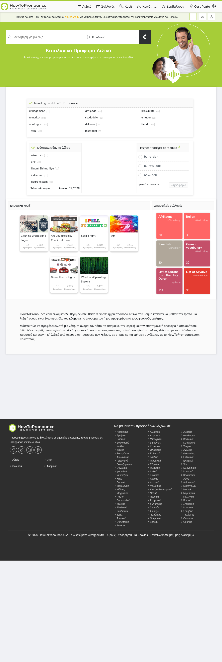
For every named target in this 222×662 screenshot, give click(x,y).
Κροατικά (153, 446)
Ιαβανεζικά (121, 475)
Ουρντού (187, 518)
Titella (32, 130)
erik (33, 161)
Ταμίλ (118, 514)
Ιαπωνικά (187, 471)
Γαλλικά (152, 457)
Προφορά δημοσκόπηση (148, 184)
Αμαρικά (186, 431)
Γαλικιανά (187, 457)
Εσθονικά (153, 453)
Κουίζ (125, 6)
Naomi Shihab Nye (42, 168)
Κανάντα (153, 475)
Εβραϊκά (153, 464)
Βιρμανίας (154, 442)
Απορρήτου (125, 535)
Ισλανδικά (153, 467)
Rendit (145, 124)
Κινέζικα (119, 446)
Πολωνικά (187, 496)
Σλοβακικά (187, 503)
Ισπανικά (187, 507)
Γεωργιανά (121, 460)
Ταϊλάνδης (187, 514)
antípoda (90, 110)
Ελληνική (187, 460)
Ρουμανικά (154, 500)
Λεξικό (83, 6)
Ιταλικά (152, 471)
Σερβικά (119, 503)
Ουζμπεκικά (121, 521)
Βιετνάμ (152, 521)
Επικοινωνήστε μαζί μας (165, 535)
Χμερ (118, 478)
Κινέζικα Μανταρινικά (159, 489)
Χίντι (184, 464)
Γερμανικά (154, 460)
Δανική (119, 449)
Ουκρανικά (154, 518)
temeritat (34, 117)
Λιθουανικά (188, 482)
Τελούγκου (154, 514)
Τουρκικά (120, 518)
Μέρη (48, 459)
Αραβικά (120, 435)
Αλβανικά (153, 431)
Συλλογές (105, 6)
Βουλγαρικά (121, 442)
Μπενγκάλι (154, 439)
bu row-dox (152, 166)
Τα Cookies (141, 535)
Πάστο (119, 496)
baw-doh (150, 175)
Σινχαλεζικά (154, 503)
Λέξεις (14, 459)
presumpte (147, 110)
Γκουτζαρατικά (123, 464)
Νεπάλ (152, 493)
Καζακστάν (188, 475)
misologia (91, 130)
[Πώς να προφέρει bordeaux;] (179, 148)
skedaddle (91, 117)
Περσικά (153, 496)
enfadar (146, 117)
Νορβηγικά (188, 493)
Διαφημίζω (187, 535)
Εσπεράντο (121, 453)
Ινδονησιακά (188, 467)
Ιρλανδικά (120, 471)
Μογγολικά (121, 493)
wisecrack (37, 155)
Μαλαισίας (154, 485)
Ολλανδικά (154, 449)
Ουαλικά (186, 521)
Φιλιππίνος (188, 453)
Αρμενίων (153, 435)
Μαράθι (186, 489)
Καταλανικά (188, 442)
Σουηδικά (187, 511)
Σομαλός (153, 507)
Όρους (111, 535)
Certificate (199, 6)
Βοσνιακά (187, 439)
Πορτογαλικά (122, 500)
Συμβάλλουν (172, 6)
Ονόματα (16, 466)
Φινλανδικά (121, 457)
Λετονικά (153, 482)
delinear (90, 124)
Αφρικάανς (121, 431)
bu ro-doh (151, 156)
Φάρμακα (50, 466)
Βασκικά (120, 439)
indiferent (37, 175)
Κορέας (152, 478)
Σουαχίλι (153, 511)
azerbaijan (188, 435)
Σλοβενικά (121, 507)
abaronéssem (39, 181)
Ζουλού (119, 525)
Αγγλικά (186, 449)
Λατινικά (120, 482)
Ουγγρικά (120, 467)
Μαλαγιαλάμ (188, 485)
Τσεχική (186, 446)
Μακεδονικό (121, 485)
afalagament (37, 110)
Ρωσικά (186, 500)
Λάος (185, 478)
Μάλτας (119, 489)
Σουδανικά (121, 511)
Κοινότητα (146, 6)
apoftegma (36, 124)
